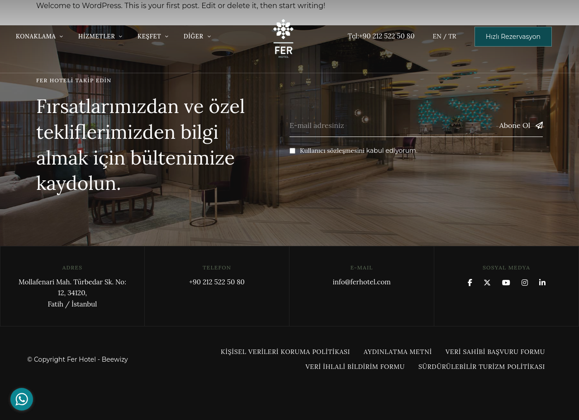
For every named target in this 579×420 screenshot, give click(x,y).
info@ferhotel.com (361, 282)
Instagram (525, 282)
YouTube (506, 282)
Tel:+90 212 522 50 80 (381, 36)
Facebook (470, 282)
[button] (513, 37)
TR (452, 36)
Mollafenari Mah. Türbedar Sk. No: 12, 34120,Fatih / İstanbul (72, 293)
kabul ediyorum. (354, 150)
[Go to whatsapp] (21, 399)
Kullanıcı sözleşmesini (332, 150)
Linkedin (542, 282)
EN (436, 36)
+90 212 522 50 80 (217, 282)
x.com (487, 282)
